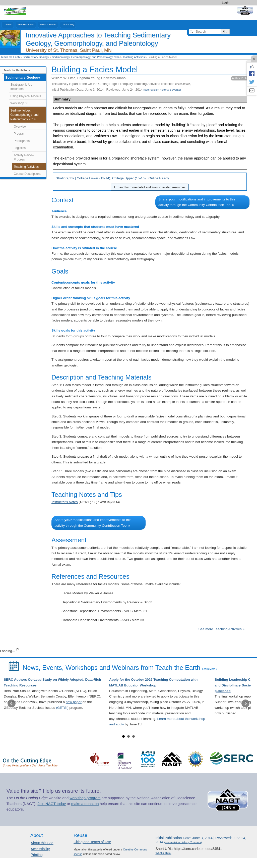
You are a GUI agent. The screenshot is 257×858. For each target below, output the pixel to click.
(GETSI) (62, 708)
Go (225, 31)
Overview (20, 126)
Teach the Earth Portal (17, 70)
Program (20, 133)
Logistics (20, 148)
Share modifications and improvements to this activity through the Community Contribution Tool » (196, 202)
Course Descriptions (27, 174)
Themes (7, 24)
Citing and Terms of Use (92, 842)
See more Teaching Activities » (221, 629)
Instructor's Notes (64, 502)
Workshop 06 (19, 103)
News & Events (48, 24)
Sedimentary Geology (36, 57)
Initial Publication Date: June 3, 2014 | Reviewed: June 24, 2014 (116, 89)
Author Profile (240, 78)
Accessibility (40, 849)
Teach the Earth (10, 57)
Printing (36, 855)
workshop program (85, 798)
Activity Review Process (24, 157)
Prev (12, 704)
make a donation (85, 804)
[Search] (205, 31)
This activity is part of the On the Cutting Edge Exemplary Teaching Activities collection (121, 84)
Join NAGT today (51, 804)
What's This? (163, 852)
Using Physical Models (25, 96)
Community (68, 24)
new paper (74, 702)
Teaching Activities (133, 57)
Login (225, 2)
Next (245, 704)
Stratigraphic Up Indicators (21, 87)
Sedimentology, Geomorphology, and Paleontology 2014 (85, 57)
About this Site (42, 843)
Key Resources (26, 24)
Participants (22, 141)
